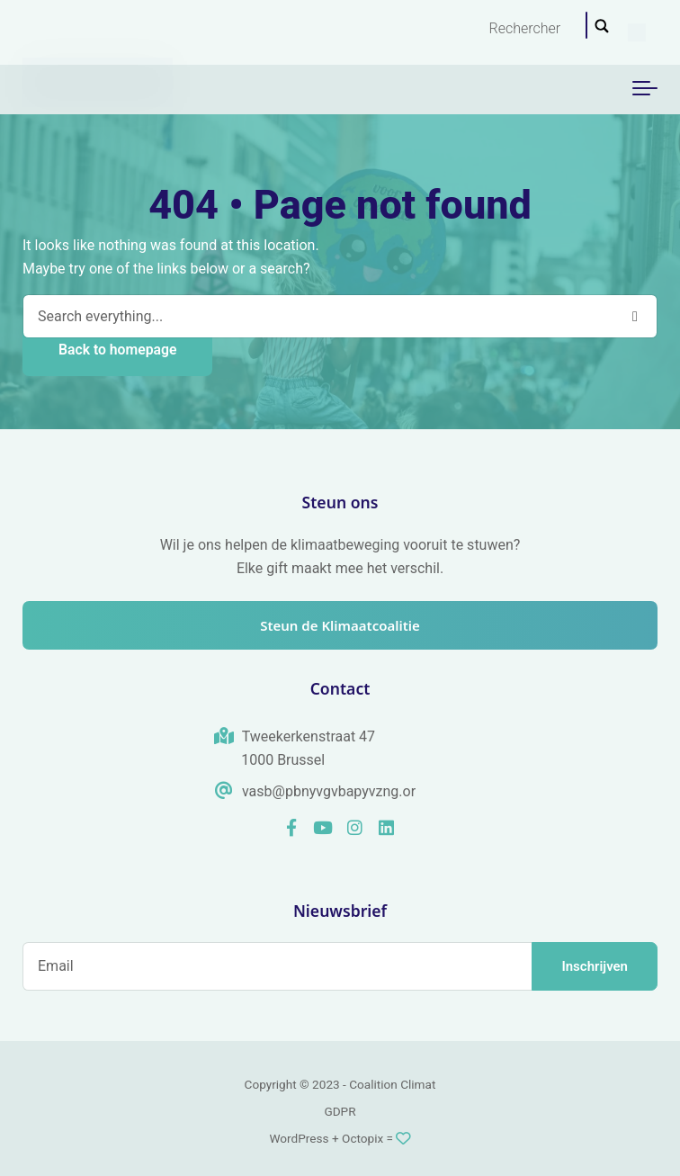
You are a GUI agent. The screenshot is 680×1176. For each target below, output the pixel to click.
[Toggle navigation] (645, 89)
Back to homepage (117, 349)
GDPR (339, 1111)
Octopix (362, 1138)
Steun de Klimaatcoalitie (340, 625)
